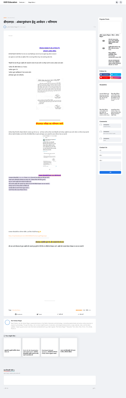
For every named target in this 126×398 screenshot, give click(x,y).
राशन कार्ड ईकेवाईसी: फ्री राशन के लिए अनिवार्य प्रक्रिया (68, 351)
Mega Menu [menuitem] (31, 2)
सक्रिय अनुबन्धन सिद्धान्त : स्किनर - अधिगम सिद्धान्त (109, 35)
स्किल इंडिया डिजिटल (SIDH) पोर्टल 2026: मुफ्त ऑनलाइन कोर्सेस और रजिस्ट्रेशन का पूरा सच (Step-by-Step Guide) (115, 97)
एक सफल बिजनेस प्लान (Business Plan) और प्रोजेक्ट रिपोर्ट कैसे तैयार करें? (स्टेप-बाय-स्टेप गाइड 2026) (104, 96)
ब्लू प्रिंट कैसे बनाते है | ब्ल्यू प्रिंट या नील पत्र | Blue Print (114, 48)
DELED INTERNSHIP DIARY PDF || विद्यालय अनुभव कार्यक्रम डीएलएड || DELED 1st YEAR (115, 62)
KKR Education (10, 2)
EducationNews (11, 17)
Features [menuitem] (21, 2)
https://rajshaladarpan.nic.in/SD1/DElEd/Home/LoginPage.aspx (28, 236)
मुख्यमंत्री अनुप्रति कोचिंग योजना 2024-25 (12, 351)
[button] (117, 2)
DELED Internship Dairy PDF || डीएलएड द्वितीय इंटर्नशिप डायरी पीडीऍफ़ (114, 41)
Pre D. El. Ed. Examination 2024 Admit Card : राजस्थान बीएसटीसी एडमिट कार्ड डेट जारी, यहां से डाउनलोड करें (31, 353)
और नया (6, 388)
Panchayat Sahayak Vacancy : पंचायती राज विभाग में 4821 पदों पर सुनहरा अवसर (49, 352)
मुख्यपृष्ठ (5, 17)
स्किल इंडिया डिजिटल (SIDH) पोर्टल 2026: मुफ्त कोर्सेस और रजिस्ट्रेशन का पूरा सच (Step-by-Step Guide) (104, 112)
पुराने (94, 388)
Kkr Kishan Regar (16, 320)
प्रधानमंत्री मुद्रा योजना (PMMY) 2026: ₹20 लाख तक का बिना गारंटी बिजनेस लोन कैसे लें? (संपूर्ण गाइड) (116, 112)
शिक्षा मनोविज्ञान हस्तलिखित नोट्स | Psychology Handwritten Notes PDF (115, 55)
